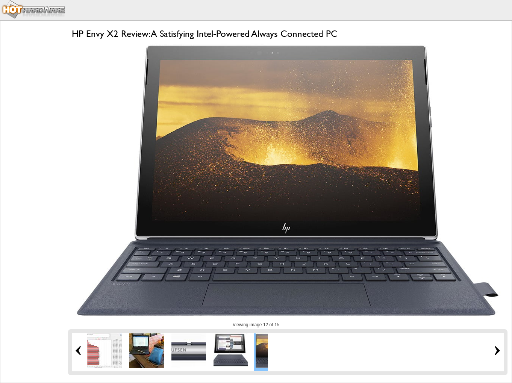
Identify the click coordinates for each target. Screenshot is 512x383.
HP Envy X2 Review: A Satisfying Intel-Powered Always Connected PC (205, 33)
